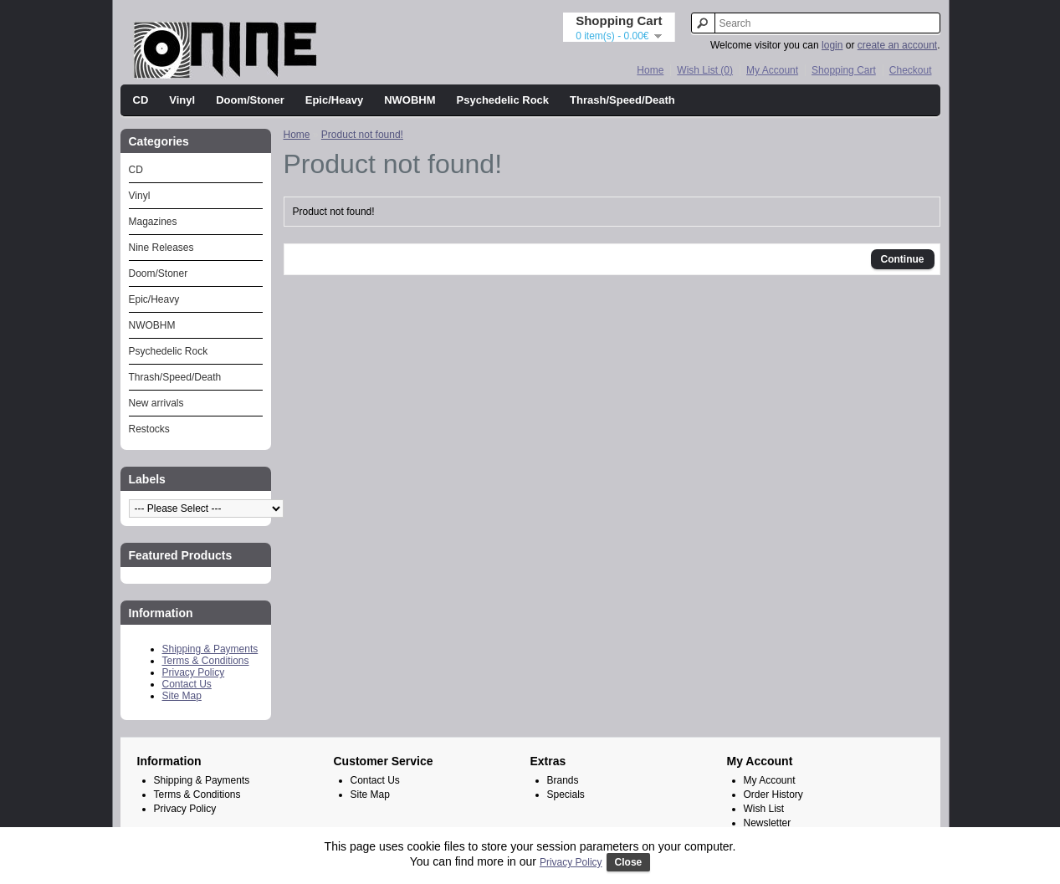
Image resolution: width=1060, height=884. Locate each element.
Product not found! (362, 135)
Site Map (182, 696)
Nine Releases (161, 247)
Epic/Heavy (334, 100)
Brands (563, 780)
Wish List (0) (705, 70)
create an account (897, 45)
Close (629, 862)
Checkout (910, 70)
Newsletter (767, 823)
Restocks (149, 429)
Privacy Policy (193, 672)
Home (650, 70)
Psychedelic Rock (503, 100)
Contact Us (187, 684)
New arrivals (156, 403)
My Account (772, 70)
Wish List (764, 809)
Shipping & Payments (210, 649)
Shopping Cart (844, 70)
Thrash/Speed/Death (622, 100)
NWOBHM (409, 100)
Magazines (153, 221)
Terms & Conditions (205, 661)
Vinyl (182, 100)
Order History (773, 794)
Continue (902, 259)
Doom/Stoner (250, 100)
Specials (566, 794)
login (832, 45)
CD (141, 100)
